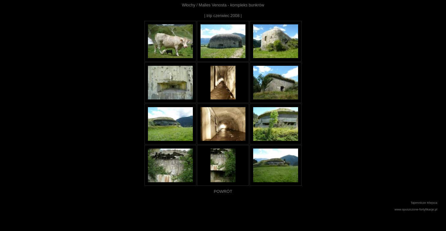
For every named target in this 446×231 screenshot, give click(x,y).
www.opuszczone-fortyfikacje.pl (416, 209)
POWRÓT (223, 191)
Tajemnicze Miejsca (424, 202)
